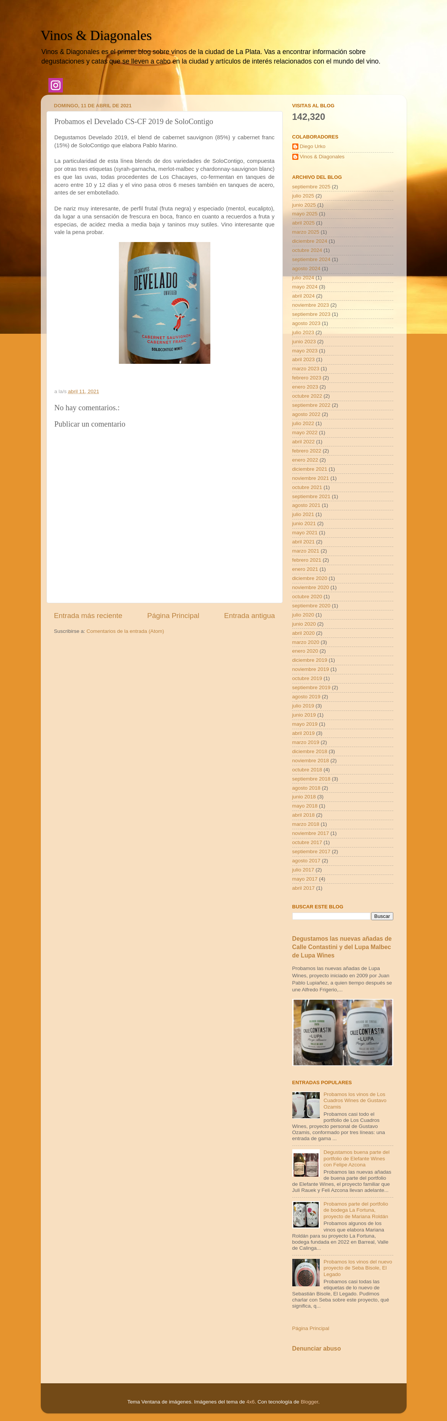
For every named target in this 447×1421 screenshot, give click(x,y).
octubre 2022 (307, 396)
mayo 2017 (305, 879)
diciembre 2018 (309, 751)
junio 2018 (304, 797)
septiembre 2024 (311, 259)
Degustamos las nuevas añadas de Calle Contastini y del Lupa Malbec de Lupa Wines (342, 947)
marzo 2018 (305, 824)
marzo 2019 (305, 742)
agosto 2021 (306, 505)
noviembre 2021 (310, 478)
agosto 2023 (306, 323)
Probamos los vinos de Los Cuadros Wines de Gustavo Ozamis (355, 1100)
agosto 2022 (306, 414)
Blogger (309, 1402)
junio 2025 (304, 205)
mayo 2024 (305, 287)
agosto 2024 (306, 268)
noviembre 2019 (310, 669)
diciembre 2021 (309, 469)
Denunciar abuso (316, 1348)
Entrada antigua (249, 616)
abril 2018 (303, 815)
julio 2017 (303, 870)
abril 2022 (303, 441)
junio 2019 (304, 715)
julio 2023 (303, 332)
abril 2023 (303, 359)
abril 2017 (303, 888)
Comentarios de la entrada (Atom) (125, 631)
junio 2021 (304, 523)
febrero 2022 (307, 451)
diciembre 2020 (309, 578)
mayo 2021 (305, 532)
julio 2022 (303, 423)
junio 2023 (304, 341)
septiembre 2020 (311, 606)
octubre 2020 (307, 596)
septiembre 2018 (311, 779)
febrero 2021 (307, 560)
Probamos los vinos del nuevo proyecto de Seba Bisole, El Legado (358, 1268)
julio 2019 (303, 706)
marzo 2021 (305, 551)
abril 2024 (303, 296)
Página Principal (173, 616)
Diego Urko (313, 146)
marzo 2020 (305, 642)
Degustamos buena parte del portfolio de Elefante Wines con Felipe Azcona (356, 1158)
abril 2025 (303, 223)
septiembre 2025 (311, 187)
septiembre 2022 (311, 405)
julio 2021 (303, 514)
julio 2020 (303, 615)
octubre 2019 (307, 678)
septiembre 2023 (311, 314)
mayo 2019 (305, 724)
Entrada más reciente (88, 616)
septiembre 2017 (311, 851)
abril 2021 (303, 542)
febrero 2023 (307, 378)
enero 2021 (305, 569)
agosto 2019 (306, 696)
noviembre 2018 (310, 760)
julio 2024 (303, 277)
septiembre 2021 (311, 496)
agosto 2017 (306, 860)
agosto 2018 (306, 788)
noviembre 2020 (310, 587)
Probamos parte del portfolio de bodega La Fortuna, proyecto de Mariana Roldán (356, 1210)
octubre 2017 (307, 842)
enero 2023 (305, 387)
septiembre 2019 (311, 687)
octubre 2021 (307, 487)
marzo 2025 (305, 232)
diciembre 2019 (309, 660)
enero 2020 (305, 651)
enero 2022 (305, 460)
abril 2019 (303, 733)
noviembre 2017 (310, 833)
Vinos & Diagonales (96, 35)
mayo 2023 (305, 351)
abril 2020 (303, 633)
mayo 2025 (305, 214)
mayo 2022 (305, 432)
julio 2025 (303, 196)
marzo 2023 (305, 368)
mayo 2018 (305, 806)
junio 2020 (304, 624)
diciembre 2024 (309, 241)
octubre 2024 (307, 250)
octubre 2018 (307, 770)
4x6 (251, 1402)
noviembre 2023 (310, 305)
